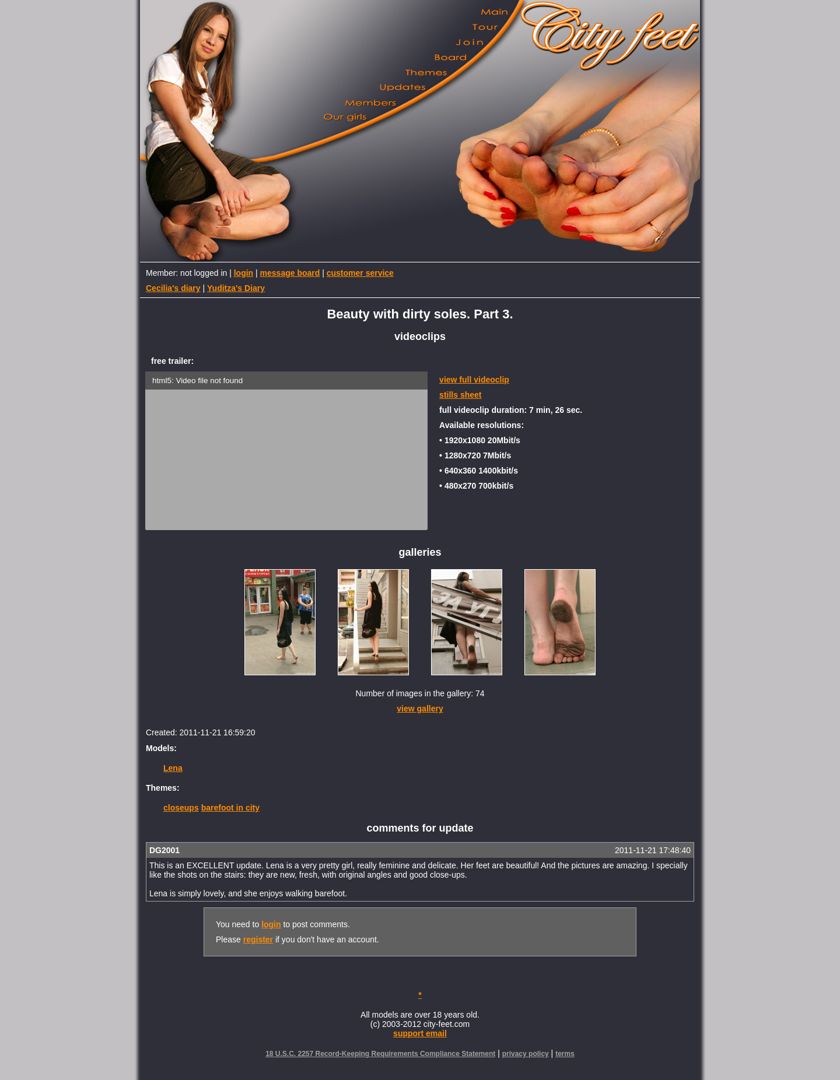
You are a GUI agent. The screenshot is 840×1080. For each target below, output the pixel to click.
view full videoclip (474, 379)
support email (420, 1033)
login (243, 273)
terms (565, 1054)
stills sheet (460, 394)
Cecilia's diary (173, 288)
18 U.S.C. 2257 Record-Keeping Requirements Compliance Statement (380, 1054)
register (258, 939)
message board (290, 273)
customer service (360, 273)
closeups (181, 807)
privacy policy (525, 1054)
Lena (173, 768)
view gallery (420, 708)
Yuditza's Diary (236, 288)
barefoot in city (230, 807)
